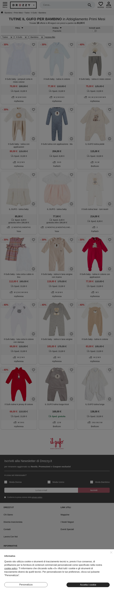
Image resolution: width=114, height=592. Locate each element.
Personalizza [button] (26, 584)
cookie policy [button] (10, 568)
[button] (111, 552)
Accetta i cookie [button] (88, 585)
